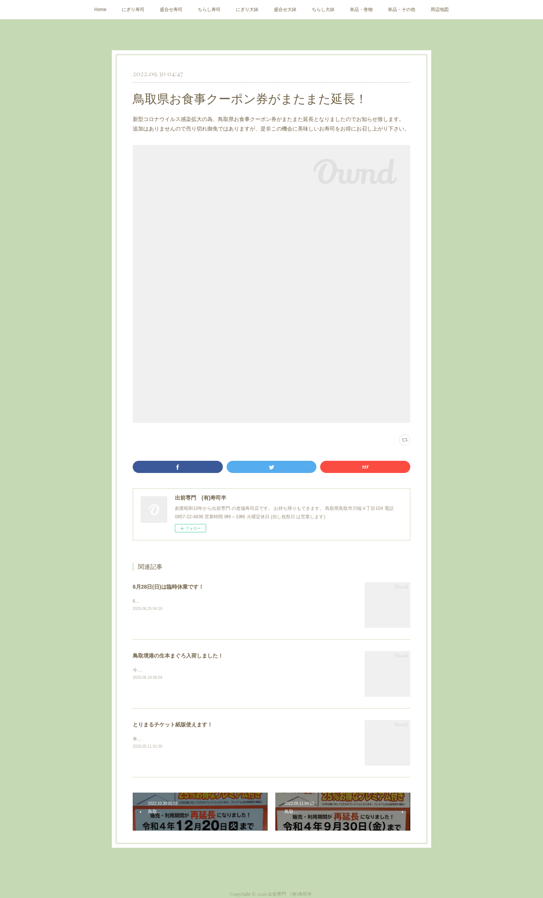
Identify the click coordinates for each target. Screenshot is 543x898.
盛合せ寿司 (171, 9)
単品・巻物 (361, 9)
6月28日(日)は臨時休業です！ (168, 587)
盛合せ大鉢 (285, 9)
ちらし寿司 (209, 9)
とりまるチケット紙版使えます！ (173, 724)
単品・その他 (401, 9)
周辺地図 (439, 9)
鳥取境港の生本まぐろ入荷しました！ (178, 656)
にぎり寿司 (133, 9)
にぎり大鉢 (247, 9)
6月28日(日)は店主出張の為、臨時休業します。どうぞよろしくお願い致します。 (215, 601)
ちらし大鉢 (323, 9)
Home (100, 9)
